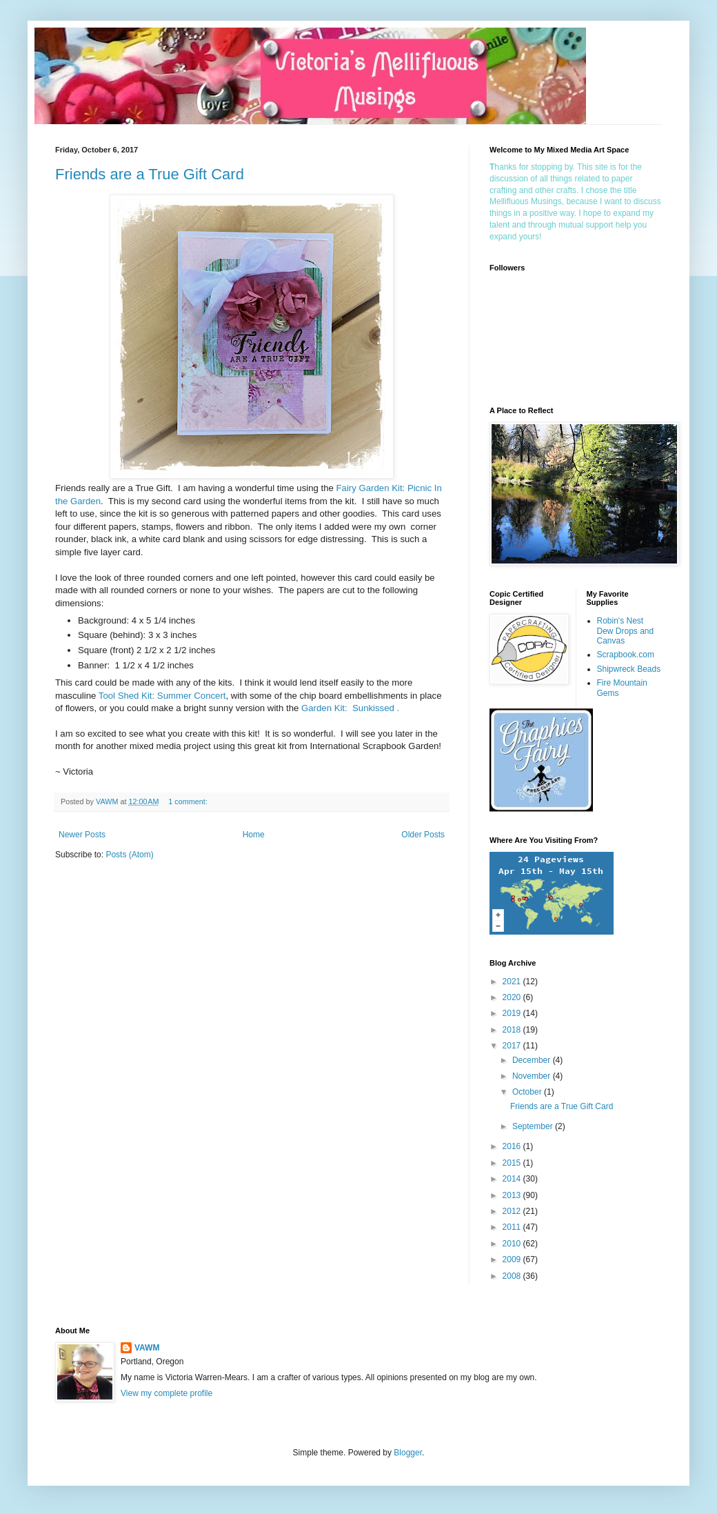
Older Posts (423, 834)
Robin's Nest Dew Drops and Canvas (625, 631)
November (532, 1076)
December (532, 1060)
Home (254, 834)
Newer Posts (82, 834)
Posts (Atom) (129, 854)
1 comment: (188, 801)
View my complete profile (166, 1393)
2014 (513, 1179)
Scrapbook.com (625, 654)
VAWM (146, 1348)
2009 (513, 1259)
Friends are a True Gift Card (149, 174)
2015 (513, 1163)
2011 (513, 1227)
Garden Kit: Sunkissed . (350, 708)
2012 (513, 1211)
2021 (513, 981)
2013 (513, 1195)
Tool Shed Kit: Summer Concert (162, 695)
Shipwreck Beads (629, 669)
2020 (513, 997)
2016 (513, 1146)
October (528, 1092)
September (533, 1126)
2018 (513, 1030)
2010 (513, 1243)
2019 (513, 1013)
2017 (513, 1045)
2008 (513, 1276)
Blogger (408, 1452)
